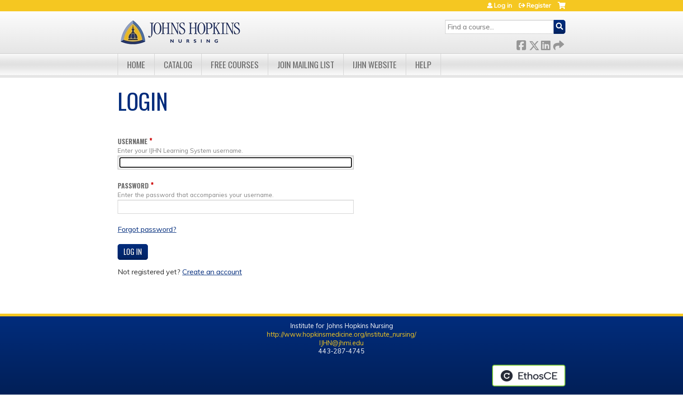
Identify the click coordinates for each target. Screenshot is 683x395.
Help (423, 64)
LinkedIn (545, 43)
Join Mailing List (305, 64)
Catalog (178, 64)
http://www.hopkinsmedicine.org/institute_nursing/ (341, 334)
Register (538, 5)
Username (132, 141)
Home (136, 64)
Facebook (521, 43)
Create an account (212, 271)
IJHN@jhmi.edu (341, 343)
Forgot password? (147, 229)
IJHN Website (375, 64)
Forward (557, 43)
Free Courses (235, 64)
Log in (503, 5)
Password (133, 185)
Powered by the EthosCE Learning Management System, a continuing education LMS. (528, 375)
